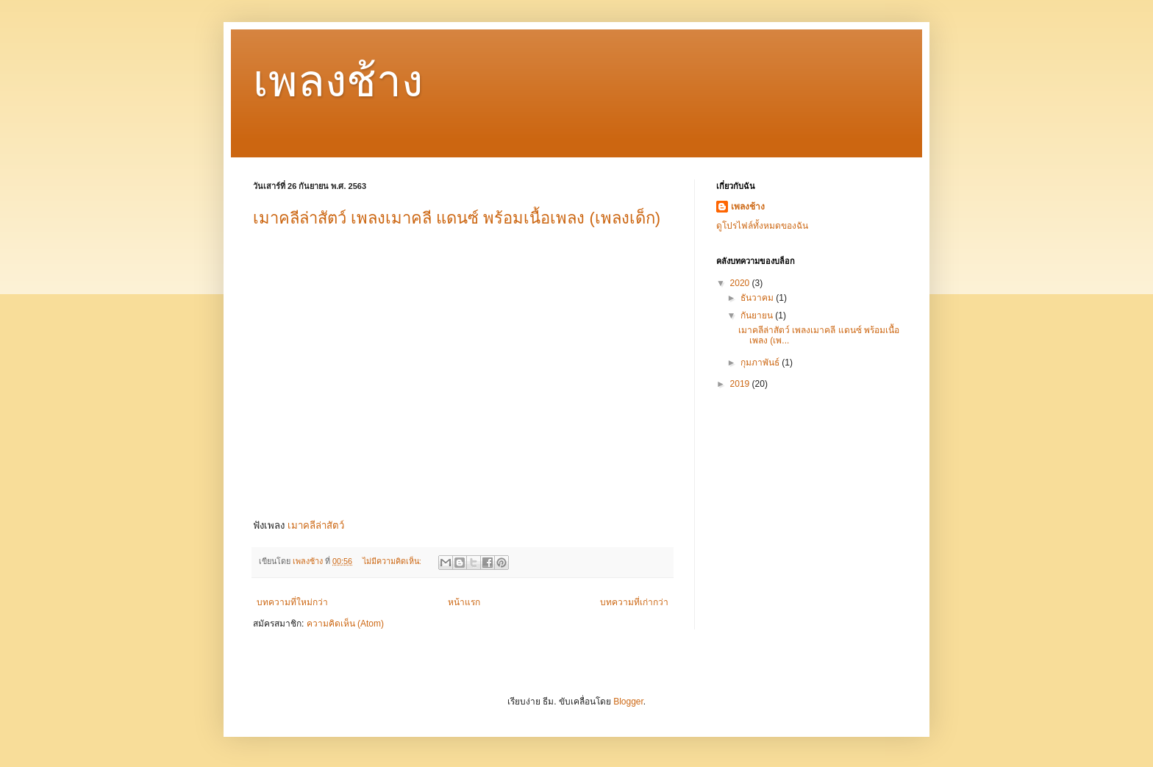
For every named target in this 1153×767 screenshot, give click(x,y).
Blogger (628, 701)
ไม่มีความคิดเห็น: (393, 561)
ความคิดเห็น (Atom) (345, 623)
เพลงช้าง (338, 81)
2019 (741, 384)
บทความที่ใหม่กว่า (292, 602)
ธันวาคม (758, 298)
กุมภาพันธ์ (761, 362)
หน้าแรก (464, 602)
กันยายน (757, 315)
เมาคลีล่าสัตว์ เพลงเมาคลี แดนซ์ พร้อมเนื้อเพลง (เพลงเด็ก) (456, 218)
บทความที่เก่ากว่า (634, 602)
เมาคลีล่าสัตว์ (316, 525)
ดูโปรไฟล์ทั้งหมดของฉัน (762, 226)
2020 (741, 283)
